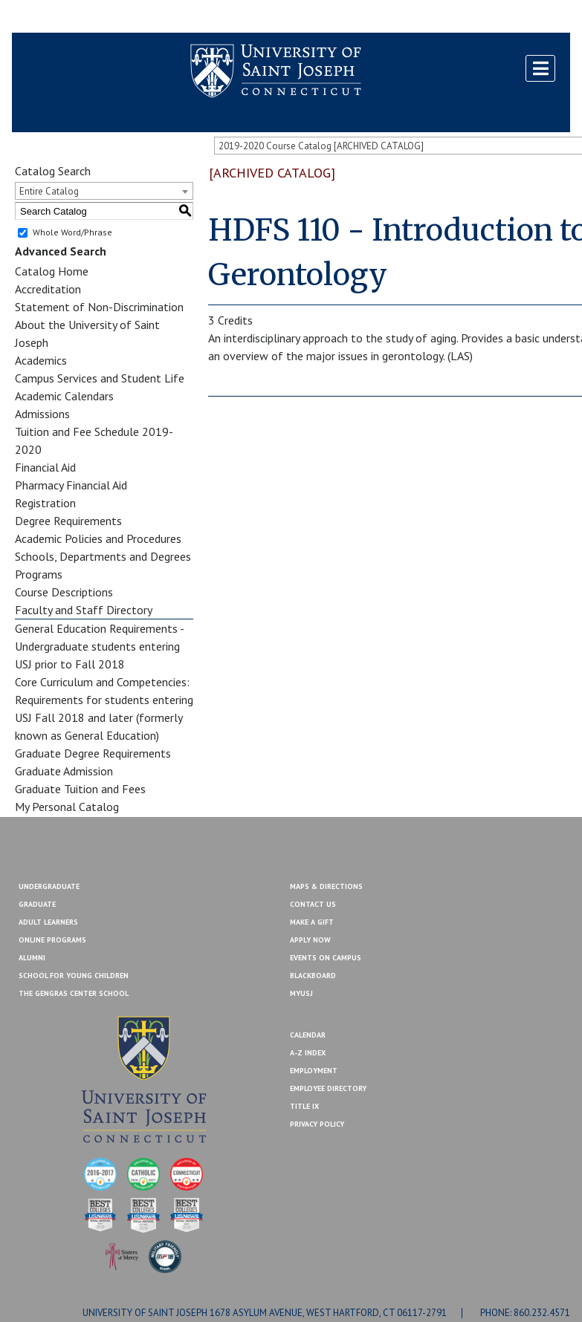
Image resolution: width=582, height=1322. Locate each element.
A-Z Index (308, 1053)
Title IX (304, 1106)
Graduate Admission (64, 770)
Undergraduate (49, 886)
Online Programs (52, 940)
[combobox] (104, 191)
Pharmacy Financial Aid (71, 485)
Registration (45, 502)
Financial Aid (45, 467)
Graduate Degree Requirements (93, 753)
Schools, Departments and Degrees (103, 556)
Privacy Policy (317, 1124)
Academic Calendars (64, 395)
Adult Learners (48, 922)
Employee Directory (328, 1088)
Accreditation (48, 288)
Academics (41, 360)
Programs (38, 574)
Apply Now (310, 940)
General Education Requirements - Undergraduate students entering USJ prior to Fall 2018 (99, 646)
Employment (313, 1070)
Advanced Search (60, 251)
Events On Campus (325, 958)
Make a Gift (534, 17)
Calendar (308, 1035)
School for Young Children (74, 975)
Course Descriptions (64, 592)
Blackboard (49, 17)
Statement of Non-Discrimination (99, 306)
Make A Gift (312, 922)
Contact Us (470, 17)
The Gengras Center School (74, 993)
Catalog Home (51, 271)
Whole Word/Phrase (72, 232)
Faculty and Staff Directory (83, 609)
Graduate (37, 904)
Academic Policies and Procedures (98, 538)
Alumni (32, 958)
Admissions (42, 413)
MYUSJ (102, 17)
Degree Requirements (68, 520)
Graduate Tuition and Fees (80, 788)
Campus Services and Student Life (99, 378)
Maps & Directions (326, 886)
